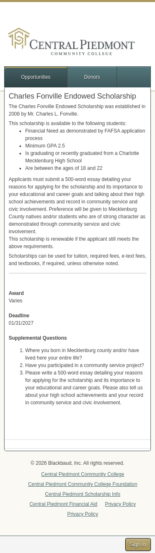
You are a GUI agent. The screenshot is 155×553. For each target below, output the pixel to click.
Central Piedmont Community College (82, 474)
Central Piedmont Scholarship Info (82, 494)
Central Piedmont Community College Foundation (82, 484)
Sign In (138, 544)
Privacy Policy (120, 504)
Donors (92, 77)
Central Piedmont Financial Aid (63, 504)
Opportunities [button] (35, 77)
